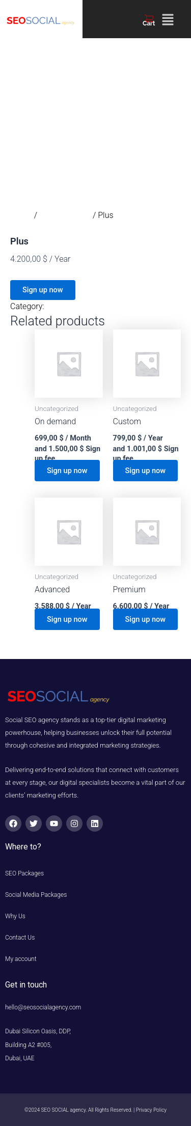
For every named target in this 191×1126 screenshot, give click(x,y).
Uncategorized (65, 215)
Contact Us (20, 937)
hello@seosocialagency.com (43, 1007)
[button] (167, 20)
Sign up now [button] (67, 470)
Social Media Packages (36, 894)
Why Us (21, 916)
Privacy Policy (151, 1110)
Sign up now (42, 289)
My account (21, 959)
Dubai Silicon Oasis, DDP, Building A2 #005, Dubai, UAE (45, 1045)
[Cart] (148, 18)
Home (21, 215)
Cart (149, 23)
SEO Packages (24, 873)
